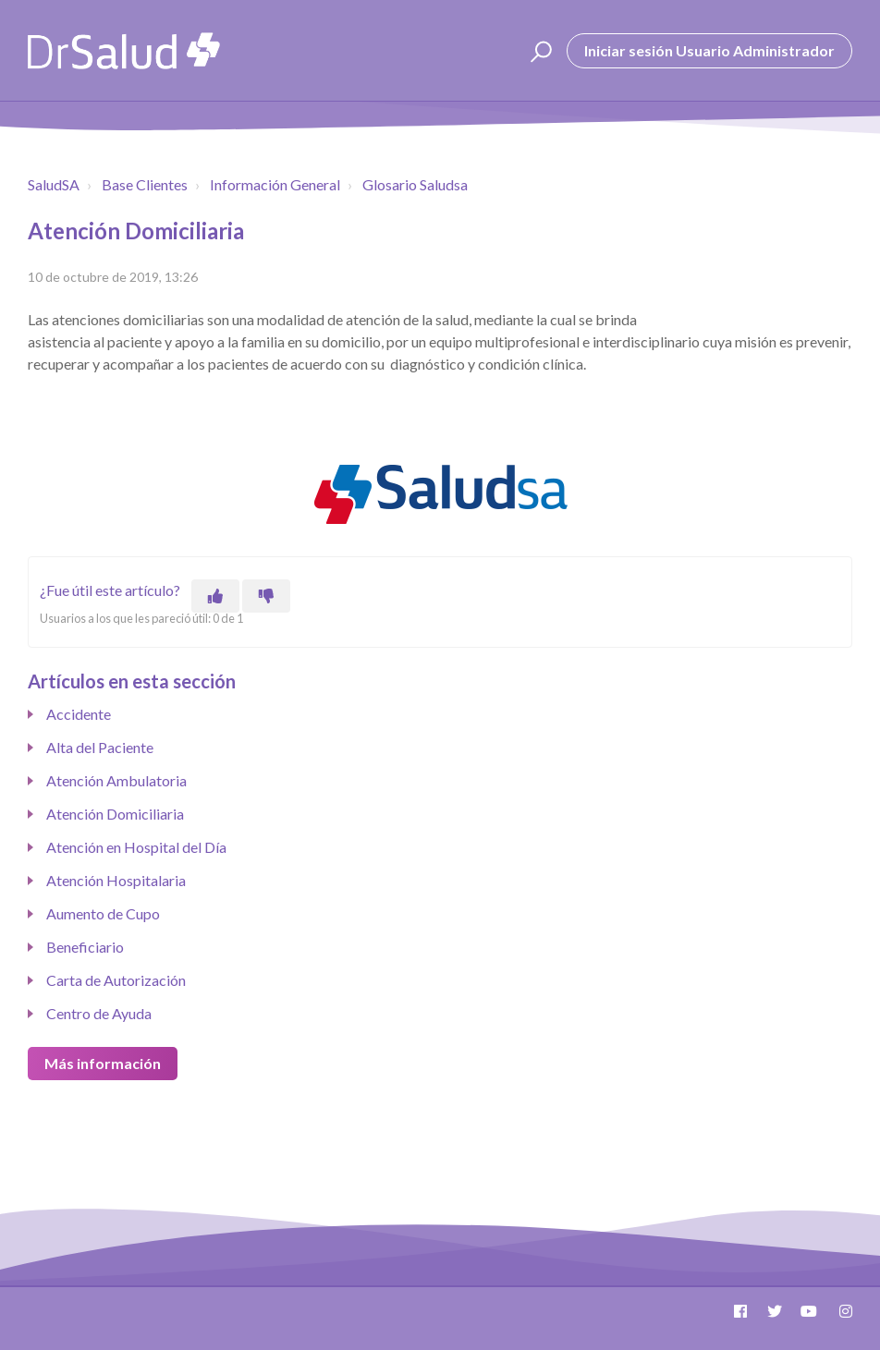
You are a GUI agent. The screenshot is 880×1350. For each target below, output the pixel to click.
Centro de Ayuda (99, 1013)
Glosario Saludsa (415, 184)
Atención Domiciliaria (115, 813)
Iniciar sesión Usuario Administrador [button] (709, 50)
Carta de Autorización (116, 980)
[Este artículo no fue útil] (266, 596)
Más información (102, 1063)
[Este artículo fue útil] (215, 596)
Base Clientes (145, 184)
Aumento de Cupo (103, 913)
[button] (538, 51)
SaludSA (53, 184)
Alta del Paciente (99, 747)
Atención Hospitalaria (116, 880)
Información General (275, 184)
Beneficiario (85, 946)
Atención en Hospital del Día (136, 847)
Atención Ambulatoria (116, 780)
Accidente (78, 714)
